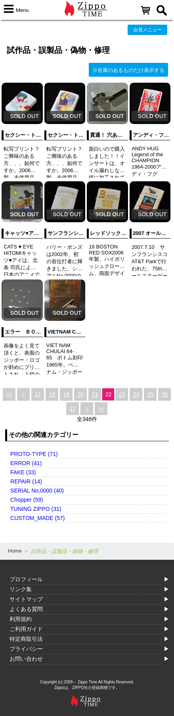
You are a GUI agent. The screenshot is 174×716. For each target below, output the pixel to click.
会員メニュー (147, 30)
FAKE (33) (23, 472)
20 (81, 394)
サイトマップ (26, 599)
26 (165, 394)
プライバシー (26, 649)
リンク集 (21, 589)
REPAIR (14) (26, 481)
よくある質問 (26, 609)
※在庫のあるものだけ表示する (128, 70)
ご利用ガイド (26, 629)
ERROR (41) (26, 463)
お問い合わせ (26, 659)
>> (101, 409)
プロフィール (26, 579)
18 (52, 394)
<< (9, 394)
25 (150, 394)
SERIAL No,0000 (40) (37, 490)
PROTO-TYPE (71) (34, 454)
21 (95, 394)
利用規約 (21, 619)
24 (136, 394)
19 (66, 394)
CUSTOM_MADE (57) (37, 518)
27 (73, 409)
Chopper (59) (26, 500)
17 (38, 394)
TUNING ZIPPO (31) (35, 509)
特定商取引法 (26, 639)
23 (122, 394)
